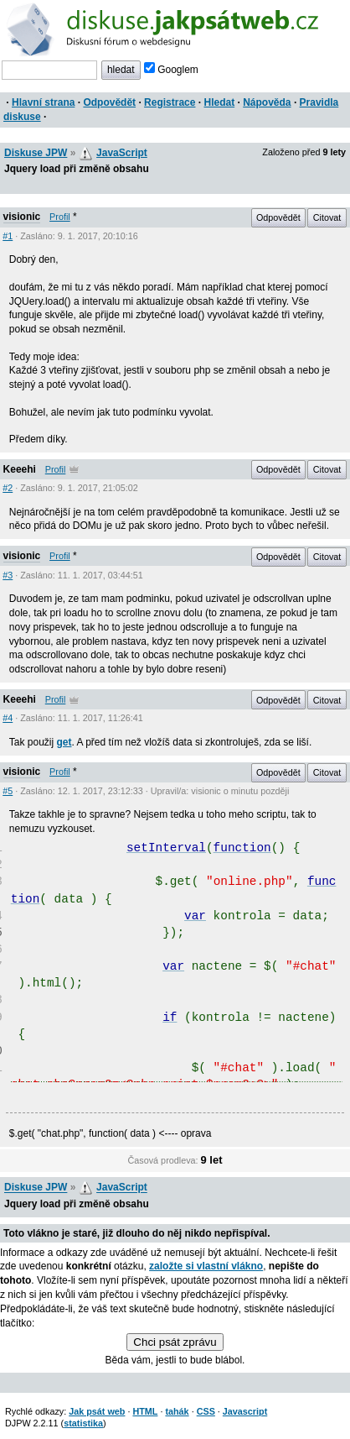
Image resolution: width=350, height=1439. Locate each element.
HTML (144, 1411)
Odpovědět (109, 102)
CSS (206, 1411)
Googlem (171, 70)
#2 (8, 488)
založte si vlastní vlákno (206, 1266)
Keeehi (19, 469)
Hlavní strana (43, 102)
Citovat (327, 217)
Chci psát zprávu (174, 1342)
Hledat (218, 102)
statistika (83, 1423)
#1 (8, 236)
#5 (8, 791)
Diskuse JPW (35, 153)
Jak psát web (97, 1411)
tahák (176, 1411)
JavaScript (121, 153)
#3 (8, 575)
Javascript (245, 1411)
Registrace (169, 102)
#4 (8, 718)
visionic (22, 216)
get (63, 742)
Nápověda (267, 102)
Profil (59, 217)
